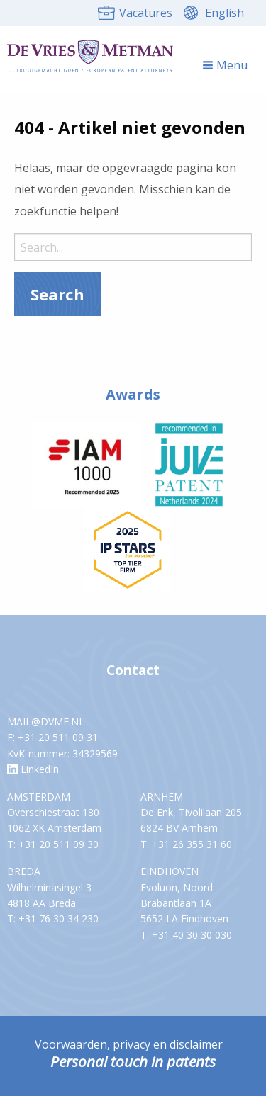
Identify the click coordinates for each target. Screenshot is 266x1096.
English (224, 13)
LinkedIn (33, 769)
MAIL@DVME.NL (45, 721)
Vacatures (145, 13)
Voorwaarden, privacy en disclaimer (129, 1044)
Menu (225, 65)
